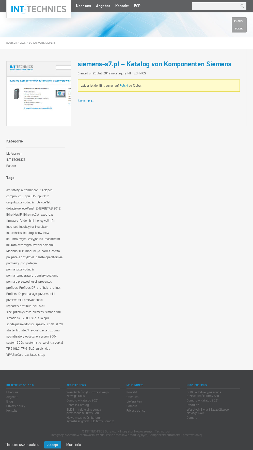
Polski (124, 86)
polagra (31, 263)
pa (8, 257)
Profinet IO (13, 294)
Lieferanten (13, 154)
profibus (12, 288)
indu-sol (12, 227)
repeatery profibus (18, 306)
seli (35, 306)
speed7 (40, 324)
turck (39, 349)
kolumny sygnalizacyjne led (24, 239)
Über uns (83, 6)
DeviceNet (44, 202)
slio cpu (43, 318)
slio (33, 318)
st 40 (50, 324)
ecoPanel (28, 208)
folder (24, 221)
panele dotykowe (22, 257)
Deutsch (11, 42)
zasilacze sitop (35, 355)
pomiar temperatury (19, 276)
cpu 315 (30, 196)
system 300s (15, 343)
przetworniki (46, 294)
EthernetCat (31, 215)
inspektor (41, 227)
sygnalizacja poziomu (45, 330)
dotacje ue (13, 208)
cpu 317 (43, 196)
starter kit (13, 330)
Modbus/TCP (15, 251)
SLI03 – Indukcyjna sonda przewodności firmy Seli (84, 411)
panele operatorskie (49, 257)
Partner (11, 166)
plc (23, 263)
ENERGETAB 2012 (48, 208)
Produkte (193, 405)
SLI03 (26, 318)
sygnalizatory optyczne (22, 336)
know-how (42, 233)
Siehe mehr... (86, 101)
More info (73, 444)
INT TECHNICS (136, 73)
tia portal (56, 343)
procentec (45, 282)
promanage (29, 294)
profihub (42, 288)
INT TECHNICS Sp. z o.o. (38, 9)
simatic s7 (13, 318)
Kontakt (122, 6)
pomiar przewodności (20, 269)
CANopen (46, 190)
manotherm (52, 239)
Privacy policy (15, 406)
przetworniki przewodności (24, 300)
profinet (55, 288)
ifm (53, 221)
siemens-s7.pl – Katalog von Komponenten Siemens (154, 64)
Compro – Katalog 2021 (83, 400)
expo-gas (47, 215)
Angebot (103, 6)
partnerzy (12, 263)
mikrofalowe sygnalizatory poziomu (30, 245)
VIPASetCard (14, 355)
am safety (13, 190)
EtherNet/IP (14, 215)
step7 (25, 330)
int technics (14, 233)
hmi (31, 221)
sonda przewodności (20, 324)
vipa (47, 349)
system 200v (48, 336)
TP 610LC (13, 349)
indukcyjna (26, 227)
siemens (38, 312)
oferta (56, 251)
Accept (52, 445)
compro (11, 196)
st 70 (59, 324)
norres (46, 251)
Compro (131, 406)
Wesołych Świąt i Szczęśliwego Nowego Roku (88, 394)
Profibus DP (27, 288)
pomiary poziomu (46, 276)
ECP (137, 6)
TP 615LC (27, 349)
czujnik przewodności (20, 202)
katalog (28, 233)
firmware (12, 221)
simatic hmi (53, 312)
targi (46, 343)
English (239, 21)
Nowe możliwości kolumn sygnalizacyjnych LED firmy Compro (90, 419)
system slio (33, 343)
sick (41, 306)
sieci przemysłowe (18, 312)
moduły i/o (32, 251)
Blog (23, 42)
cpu (20, 196)
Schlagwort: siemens (42, 42)
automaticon (29, 190)
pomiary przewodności (21, 282)
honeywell (42, 221)
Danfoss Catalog (78, 405)
